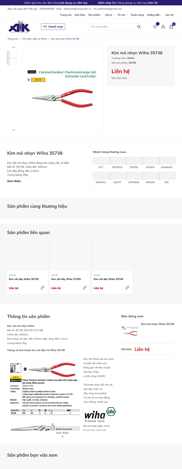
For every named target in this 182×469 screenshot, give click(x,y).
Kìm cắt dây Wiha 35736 (23, 279)
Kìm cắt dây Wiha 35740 (108, 279)
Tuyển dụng (137, 14)
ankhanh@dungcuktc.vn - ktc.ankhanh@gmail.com (93, 8)
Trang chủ (66, 14)
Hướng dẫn (154, 15)
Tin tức (122, 15)
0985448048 (46, 8)
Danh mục (53, 27)
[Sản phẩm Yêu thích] (155, 26)
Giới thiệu (79, 14)
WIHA (12, 275)
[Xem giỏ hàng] (171, 26)
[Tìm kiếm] (139, 26)
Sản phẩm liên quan (28, 232)
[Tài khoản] (163, 26)
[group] (62, 88)
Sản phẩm (95, 15)
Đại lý (110, 15)
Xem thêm (14, 181)
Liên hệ (169, 14)
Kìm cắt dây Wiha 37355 (66, 279)
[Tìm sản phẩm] (115, 26)
